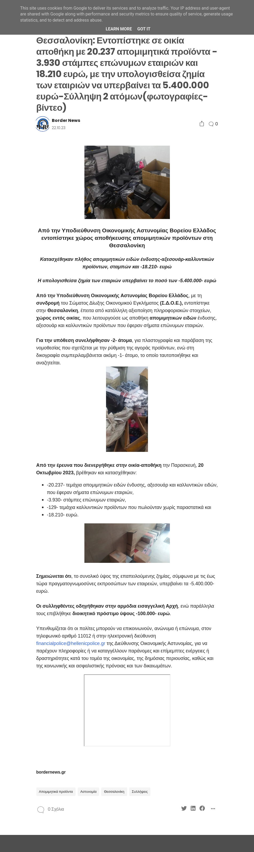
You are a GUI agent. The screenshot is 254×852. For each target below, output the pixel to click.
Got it (143, 28)
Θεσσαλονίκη (114, 791)
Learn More (119, 28)
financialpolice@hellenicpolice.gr (70, 643)
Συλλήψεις (140, 791)
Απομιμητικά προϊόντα (56, 791)
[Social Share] (201, 124)
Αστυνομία (88, 791)
